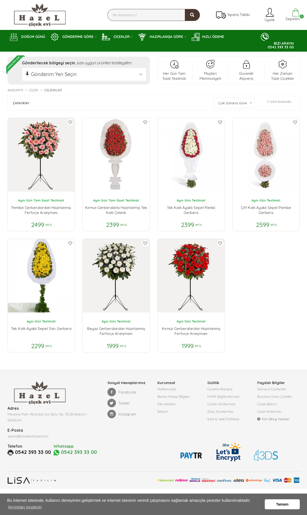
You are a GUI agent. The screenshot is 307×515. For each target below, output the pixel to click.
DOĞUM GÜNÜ (27, 37)
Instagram (121, 414)
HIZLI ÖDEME (208, 37)
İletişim (162, 411)
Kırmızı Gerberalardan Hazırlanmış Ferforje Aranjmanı (191, 331)
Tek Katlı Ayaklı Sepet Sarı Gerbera (41, 328)
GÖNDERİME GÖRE (72, 37)
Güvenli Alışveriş (220, 389)
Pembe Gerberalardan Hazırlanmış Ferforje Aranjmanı (41, 210)
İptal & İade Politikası (223, 419)
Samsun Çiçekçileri (271, 389)
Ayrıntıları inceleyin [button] (25, 507)
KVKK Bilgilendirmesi (223, 396)
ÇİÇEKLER (116, 37)
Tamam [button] (282, 504)
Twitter (118, 403)
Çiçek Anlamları (269, 411)
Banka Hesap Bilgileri (173, 396)
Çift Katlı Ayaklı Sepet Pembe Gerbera (266, 210)
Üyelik (269, 14)
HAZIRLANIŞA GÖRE (160, 37)
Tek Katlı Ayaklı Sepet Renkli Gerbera (191, 210)
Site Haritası (166, 404)
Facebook (121, 392)
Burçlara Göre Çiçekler (274, 396)
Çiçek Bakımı (267, 404)
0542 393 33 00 (33, 452)
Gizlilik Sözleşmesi (221, 404)
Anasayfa (15, 90)
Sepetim (292, 14)
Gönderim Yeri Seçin (54, 74)
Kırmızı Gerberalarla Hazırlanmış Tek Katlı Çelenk (116, 210)
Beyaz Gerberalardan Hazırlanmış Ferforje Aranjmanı (116, 331)
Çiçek (33, 90)
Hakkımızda (166, 389)
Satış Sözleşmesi (220, 411)
